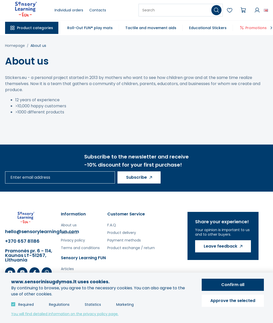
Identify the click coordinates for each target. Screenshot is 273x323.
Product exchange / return (131, 247)
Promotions (256, 27)
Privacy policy (73, 240)
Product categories (35, 27)
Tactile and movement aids (150, 27)
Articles (67, 268)
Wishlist (230, 10)
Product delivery (121, 232)
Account (257, 10)
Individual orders (69, 10)
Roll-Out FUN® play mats (90, 27)
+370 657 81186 (22, 241)
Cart (243, 10)
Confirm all (232, 285)
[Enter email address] (60, 177)
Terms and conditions (80, 247)
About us (38, 45)
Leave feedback (220, 246)
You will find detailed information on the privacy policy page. (64, 313)
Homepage (15, 45)
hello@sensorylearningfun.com (30, 231)
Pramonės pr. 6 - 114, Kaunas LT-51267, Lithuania (28, 255)
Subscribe (136, 177)
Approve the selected (232, 301)
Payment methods (124, 240)
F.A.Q (111, 225)
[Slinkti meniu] (271, 28)
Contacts (97, 10)
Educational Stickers (208, 27)
